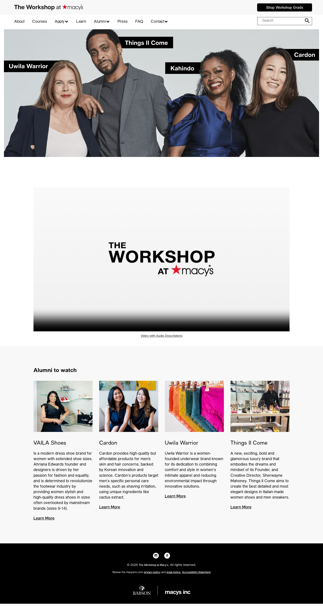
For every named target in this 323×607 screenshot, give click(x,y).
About (19, 22)
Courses (39, 22)
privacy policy (152, 575)
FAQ (139, 22)
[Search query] (280, 21)
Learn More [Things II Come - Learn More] (240, 511)
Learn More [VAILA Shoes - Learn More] (43, 522)
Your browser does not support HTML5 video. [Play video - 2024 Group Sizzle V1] (161, 263)
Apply (60, 22)
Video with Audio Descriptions (162, 339)
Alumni (100, 22)
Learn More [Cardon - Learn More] (109, 511)
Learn (81, 22)
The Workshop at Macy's (153, 568)
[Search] (306, 20)
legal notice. (174, 575)
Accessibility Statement (196, 575)
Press (123, 22)
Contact (157, 22)
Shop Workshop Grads (284, 8)
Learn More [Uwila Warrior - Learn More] (175, 500)
